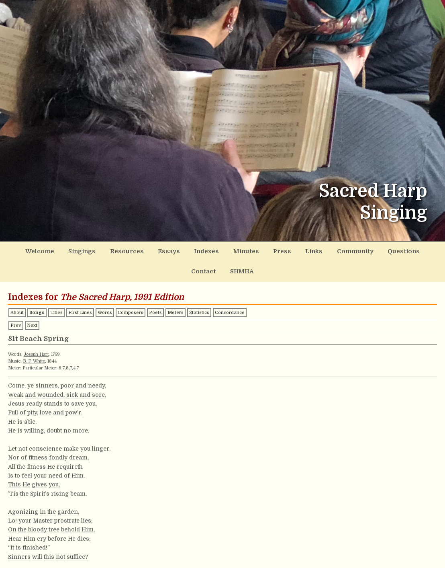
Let (12, 445)
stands (53, 400)
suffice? (77, 553)
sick (72, 391)
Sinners (19, 553)
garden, (68, 508)
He (12, 418)
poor (67, 382)
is (19, 418)
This (14, 481)
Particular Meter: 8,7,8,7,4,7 (50, 364)
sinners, (47, 382)
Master (43, 517)
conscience (45, 445)
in (43, 508)
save (77, 400)
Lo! (12, 517)
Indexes (189, 251)
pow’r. (73, 409)
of (23, 409)
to (66, 400)
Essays (155, 251)
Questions (371, 251)
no (67, 427)
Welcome (37, 251)
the (21, 463)
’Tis (13, 490)
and (81, 382)
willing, (34, 427)
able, (30, 418)
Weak (15, 391)
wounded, (51, 391)
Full (13, 409)
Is (10, 472)
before (57, 535)
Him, (88, 526)
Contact (410, 251)
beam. (78, 490)
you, (91, 400)
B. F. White (34, 358)
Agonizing (23, 508)
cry (41, 535)
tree (54, 526)
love (45, 409)
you (85, 445)
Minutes (226, 251)
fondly (58, 454)
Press (259, 251)
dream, (79, 454)
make (71, 445)
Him (29, 535)
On (12, 526)
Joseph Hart (36, 351)
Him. (78, 472)
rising (60, 490)
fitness (38, 454)
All (11, 463)
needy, (97, 382)
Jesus (16, 400)
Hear (15, 535)
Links (288, 251)
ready (34, 400)
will (37, 553)
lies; (87, 517)
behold (70, 526)
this (49, 553)
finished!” (36, 544)
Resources (117, 251)
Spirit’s (39, 490)
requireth (70, 463)
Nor (13, 454)
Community (326, 251)
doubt (54, 427)
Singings (76, 251)
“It (11, 544)
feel (27, 472)
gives (39, 481)
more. (81, 427)
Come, (17, 382)
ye (30, 382)
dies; (84, 535)
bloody (37, 526)
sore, (99, 391)
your (40, 472)
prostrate (67, 517)
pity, (32, 409)
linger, (101, 445)
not (22, 445)
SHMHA (222, 269)
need (55, 472)
